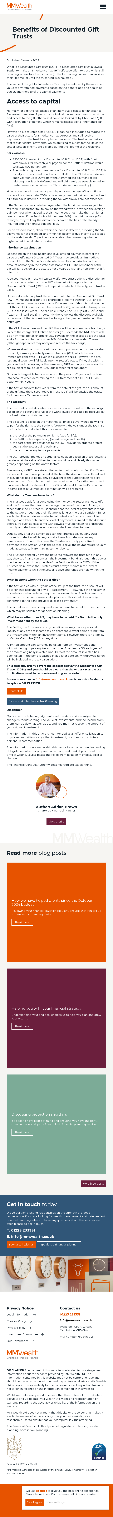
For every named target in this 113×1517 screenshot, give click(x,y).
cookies (66, 1486)
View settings (84, 1501)
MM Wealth (22, 7)
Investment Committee (22, 1367)
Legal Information (18, 1347)
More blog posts (91, 1184)
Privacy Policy (16, 1360)
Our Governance (18, 1373)
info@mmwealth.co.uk (32, 1237)
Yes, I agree (61, 1501)
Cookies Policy (16, 1353)
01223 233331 (23, 1231)
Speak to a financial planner (62, 1245)
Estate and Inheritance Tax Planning (34, 702)
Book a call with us (22, 1245)
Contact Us (18, 692)
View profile (56, 822)
